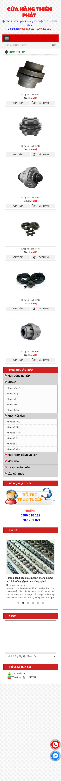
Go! (54, 45)
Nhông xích (12, 404)
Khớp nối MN (13, 427)
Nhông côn (12, 399)
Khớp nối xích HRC (30, 94)
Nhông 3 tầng (13, 410)
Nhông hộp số (13, 388)
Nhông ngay (12, 393)
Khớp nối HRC (14, 433)
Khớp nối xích (13, 449)
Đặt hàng (44, 103)
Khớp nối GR (13, 444)
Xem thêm (18, 103)
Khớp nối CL (13, 438)
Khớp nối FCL (13, 422)
